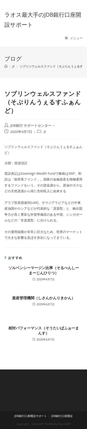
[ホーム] (5, 66)
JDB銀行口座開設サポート (30, 416)
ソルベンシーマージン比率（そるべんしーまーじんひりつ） (43, 270)
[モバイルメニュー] (74, 38)
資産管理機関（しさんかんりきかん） (43, 297)
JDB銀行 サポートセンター (31, 125)
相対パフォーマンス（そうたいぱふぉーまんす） (43, 330)
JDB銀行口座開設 (62, 416)
